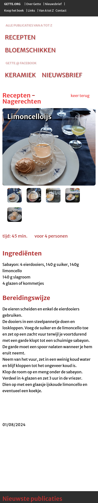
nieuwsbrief (62, 75)
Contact (60, 10)
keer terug (80, 95)
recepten (20, 37)
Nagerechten (21, 101)
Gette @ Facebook (21, 63)
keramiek (20, 75)
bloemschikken (30, 50)
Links (31, 10)
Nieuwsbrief (53, 4)
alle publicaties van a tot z (29, 25)
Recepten (16, 95)
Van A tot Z (46, 10)
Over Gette (33, 4)
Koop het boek (14, 10)
